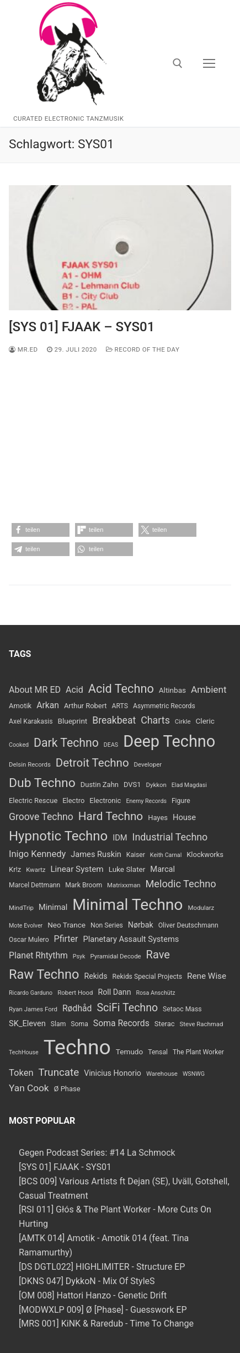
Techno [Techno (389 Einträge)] (77, 1047)
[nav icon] (209, 63)
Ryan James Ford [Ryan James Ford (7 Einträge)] (33, 1009)
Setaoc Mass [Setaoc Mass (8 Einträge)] (182, 1009)
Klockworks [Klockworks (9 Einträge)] (204, 854)
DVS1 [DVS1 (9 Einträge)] (132, 784)
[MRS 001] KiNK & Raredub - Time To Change (106, 1323)
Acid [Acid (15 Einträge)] (74, 689)
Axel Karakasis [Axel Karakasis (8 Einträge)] (30, 721)
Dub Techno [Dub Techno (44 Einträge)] (42, 782)
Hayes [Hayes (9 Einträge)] (158, 817)
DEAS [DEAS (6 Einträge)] (111, 744)
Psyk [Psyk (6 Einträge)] (79, 956)
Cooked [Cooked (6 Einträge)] (19, 744)
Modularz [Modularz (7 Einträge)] (201, 908)
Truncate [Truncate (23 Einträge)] (58, 1072)
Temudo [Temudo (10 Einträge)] (129, 1051)
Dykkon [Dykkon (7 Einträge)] (156, 785)
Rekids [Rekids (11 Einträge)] (95, 976)
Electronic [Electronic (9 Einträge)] (105, 800)
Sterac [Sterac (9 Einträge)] (164, 1024)
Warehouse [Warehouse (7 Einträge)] (162, 1073)
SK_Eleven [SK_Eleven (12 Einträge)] (27, 1023)
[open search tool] (178, 63)
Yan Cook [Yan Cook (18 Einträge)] (29, 1087)
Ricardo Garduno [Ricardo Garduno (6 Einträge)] (30, 992)
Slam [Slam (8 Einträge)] (58, 1024)
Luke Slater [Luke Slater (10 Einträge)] (127, 869)
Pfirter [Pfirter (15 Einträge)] (66, 939)
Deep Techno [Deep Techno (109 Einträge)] (169, 741)
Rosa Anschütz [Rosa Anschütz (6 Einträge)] (155, 992)
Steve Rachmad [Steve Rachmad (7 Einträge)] (201, 1024)
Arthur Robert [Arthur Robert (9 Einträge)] (85, 706)
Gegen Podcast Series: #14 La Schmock (97, 1152)
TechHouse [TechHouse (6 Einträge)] (24, 1052)
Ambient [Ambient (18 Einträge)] (209, 689)
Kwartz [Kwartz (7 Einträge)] (35, 870)
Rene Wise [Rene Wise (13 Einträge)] (206, 976)
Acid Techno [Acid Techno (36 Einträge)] (121, 689)
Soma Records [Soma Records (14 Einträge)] (121, 1023)
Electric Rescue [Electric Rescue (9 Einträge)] (33, 800)
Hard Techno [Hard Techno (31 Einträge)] (110, 816)
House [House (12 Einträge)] (184, 817)
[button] (41, 530)
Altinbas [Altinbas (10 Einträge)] (172, 690)
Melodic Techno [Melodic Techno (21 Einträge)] (181, 884)
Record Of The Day (143, 349)
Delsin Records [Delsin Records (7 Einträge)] (30, 764)
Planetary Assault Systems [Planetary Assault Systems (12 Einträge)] (131, 939)
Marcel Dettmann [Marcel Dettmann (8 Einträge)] (34, 885)
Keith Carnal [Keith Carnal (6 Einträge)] (166, 855)
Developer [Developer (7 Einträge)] (148, 764)
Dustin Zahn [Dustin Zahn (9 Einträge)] (100, 784)
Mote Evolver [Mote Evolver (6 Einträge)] (25, 925)
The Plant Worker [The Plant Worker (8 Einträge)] (198, 1052)
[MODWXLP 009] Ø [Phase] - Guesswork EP (103, 1310)
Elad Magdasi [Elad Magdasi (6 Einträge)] (189, 785)
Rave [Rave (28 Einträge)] (158, 954)
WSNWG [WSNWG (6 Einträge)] (194, 1073)
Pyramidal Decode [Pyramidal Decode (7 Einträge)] (115, 956)
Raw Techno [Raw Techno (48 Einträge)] (44, 974)
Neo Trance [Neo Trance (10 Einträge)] (66, 924)
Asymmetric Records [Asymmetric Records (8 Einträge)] (164, 706)
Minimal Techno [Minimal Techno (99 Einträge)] (127, 905)
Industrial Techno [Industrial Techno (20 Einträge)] (170, 837)
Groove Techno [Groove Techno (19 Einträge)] (41, 816)
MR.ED (23, 349)
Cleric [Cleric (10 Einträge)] (205, 720)
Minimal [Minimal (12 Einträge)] (53, 907)
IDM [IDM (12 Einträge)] (120, 838)
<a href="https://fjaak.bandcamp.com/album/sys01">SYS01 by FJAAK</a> (120, 440)
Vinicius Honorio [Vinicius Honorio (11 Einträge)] (112, 1073)
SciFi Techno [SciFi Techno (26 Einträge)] (127, 1007)
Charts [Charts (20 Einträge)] (155, 720)
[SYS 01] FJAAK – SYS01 (81, 327)
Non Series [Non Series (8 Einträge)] (106, 925)
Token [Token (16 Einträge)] (21, 1073)
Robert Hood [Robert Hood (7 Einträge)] (75, 992)
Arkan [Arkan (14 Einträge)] (47, 705)
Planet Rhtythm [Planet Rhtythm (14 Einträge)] (38, 955)
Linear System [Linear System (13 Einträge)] (76, 869)
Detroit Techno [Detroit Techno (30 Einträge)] (92, 762)
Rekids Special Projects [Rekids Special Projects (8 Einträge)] (148, 976)
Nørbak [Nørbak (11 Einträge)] (140, 924)
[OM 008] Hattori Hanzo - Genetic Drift (93, 1295)
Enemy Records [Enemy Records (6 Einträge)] (146, 801)
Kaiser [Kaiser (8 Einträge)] (135, 855)
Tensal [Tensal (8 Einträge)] (158, 1052)
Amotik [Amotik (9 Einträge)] (20, 706)
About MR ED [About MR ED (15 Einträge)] (35, 689)
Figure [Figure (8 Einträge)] (181, 801)
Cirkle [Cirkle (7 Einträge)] (183, 721)
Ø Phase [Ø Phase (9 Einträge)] (67, 1089)
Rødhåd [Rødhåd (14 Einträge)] (77, 1008)
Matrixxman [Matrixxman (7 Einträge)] (123, 885)
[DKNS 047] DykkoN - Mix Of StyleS (87, 1281)
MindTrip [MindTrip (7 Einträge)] (21, 908)
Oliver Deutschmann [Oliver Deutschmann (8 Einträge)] (188, 925)
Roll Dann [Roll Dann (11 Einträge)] (114, 992)
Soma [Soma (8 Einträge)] (79, 1024)
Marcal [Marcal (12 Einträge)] (162, 869)
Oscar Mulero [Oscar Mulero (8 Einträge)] (29, 940)
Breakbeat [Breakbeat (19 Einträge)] (114, 720)
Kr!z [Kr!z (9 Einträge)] (15, 869)
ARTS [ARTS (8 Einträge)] (120, 706)
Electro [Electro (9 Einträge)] (73, 800)
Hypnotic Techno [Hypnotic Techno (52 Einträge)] (58, 836)
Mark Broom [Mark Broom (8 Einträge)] (83, 885)
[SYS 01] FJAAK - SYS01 (65, 1167)
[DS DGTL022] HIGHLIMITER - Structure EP (102, 1267)
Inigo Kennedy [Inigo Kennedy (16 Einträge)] (37, 854)
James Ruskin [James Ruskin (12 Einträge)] (96, 854)
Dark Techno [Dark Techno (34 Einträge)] (66, 743)
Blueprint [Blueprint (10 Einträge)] (72, 720)
